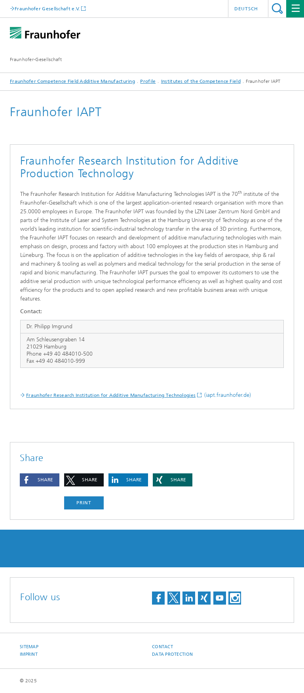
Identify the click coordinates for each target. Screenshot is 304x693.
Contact (162, 646)
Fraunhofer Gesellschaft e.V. (47, 8)
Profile (148, 81)
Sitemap (29, 646)
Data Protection (172, 654)
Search (277, 8)
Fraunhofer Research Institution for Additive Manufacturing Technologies (111, 395)
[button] (39, 479)
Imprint (29, 654)
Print (83, 502)
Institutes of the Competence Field (201, 81)
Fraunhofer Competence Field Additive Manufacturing (72, 81)
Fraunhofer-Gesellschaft (36, 59)
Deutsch (246, 8)
